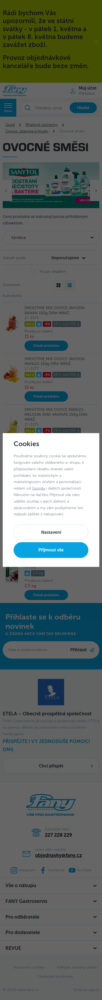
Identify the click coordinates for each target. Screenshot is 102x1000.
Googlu (38, 488)
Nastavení (51, 532)
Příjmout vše (51, 550)
